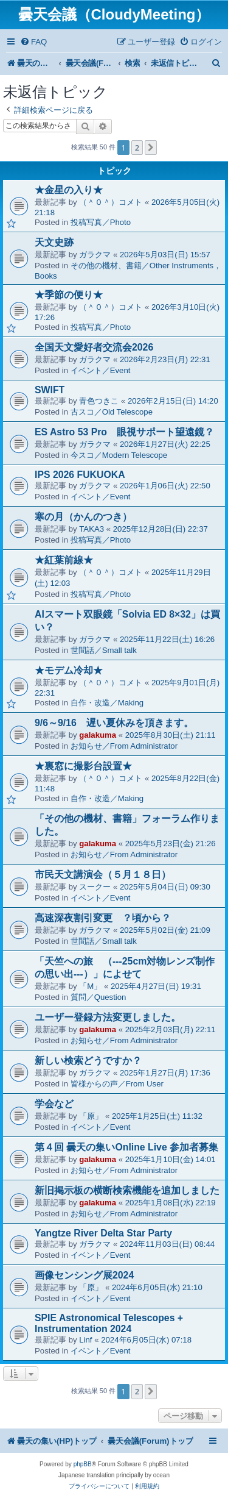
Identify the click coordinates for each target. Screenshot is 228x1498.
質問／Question (98, 997)
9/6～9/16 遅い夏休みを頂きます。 (114, 723)
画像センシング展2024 (84, 1275)
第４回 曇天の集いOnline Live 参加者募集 (126, 1147)
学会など (54, 1104)
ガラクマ (95, 254)
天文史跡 (54, 242)
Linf (85, 1339)
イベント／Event (101, 370)
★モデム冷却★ (69, 670)
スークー (95, 886)
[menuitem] (33, 42)
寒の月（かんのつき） (83, 517)
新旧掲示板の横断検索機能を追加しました (127, 1190)
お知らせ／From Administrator (124, 746)
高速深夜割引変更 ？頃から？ (103, 918)
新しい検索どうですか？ (88, 1060)
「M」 (90, 986)
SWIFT (49, 390)
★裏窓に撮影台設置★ (83, 766)
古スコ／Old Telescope (112, 411)
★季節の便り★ (69, 295)
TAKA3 (91, 528)
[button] (151, 147)
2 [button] (137, 147)
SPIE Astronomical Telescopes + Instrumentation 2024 (109, 1323)
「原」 (91, 1116)
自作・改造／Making (107, 702)
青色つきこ (99, 400)
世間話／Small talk (104, 650)
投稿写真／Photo (101, 222)
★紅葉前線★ (64, 560)
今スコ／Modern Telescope (119, 455)
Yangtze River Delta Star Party (103, 1233)
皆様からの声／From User (117, 1083)
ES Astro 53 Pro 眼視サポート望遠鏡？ (124, 432)
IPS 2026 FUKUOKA (80, 474)
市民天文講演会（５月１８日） (103, 874)
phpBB (83, 1464)
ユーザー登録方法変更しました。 (108, 1017)
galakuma (97, 735)
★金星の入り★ (69, 190)
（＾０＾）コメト (110, 202)
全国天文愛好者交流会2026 (94, 347)
